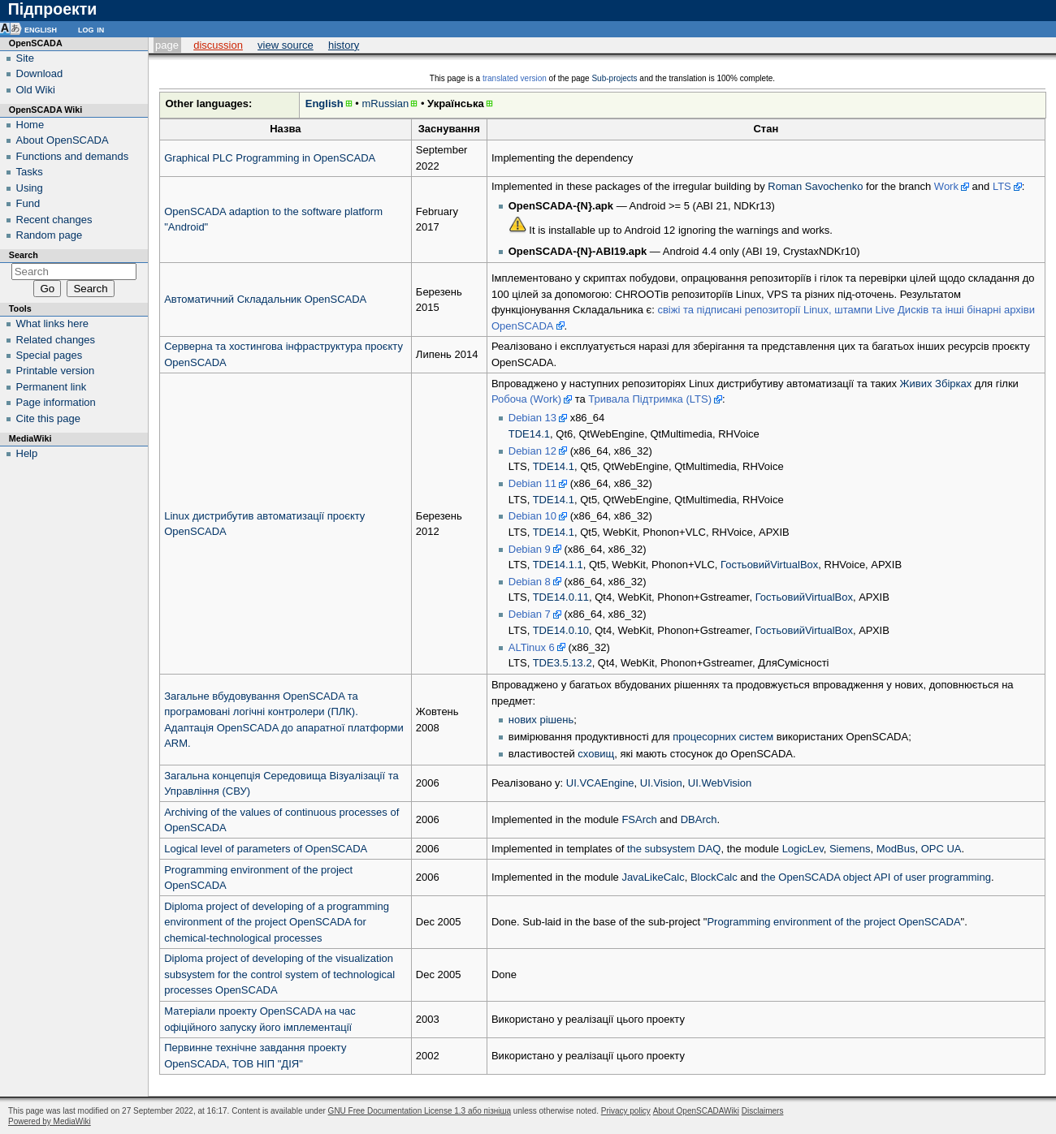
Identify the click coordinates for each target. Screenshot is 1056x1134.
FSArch (638, 819)
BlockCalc (714, 877)
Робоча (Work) (526, 399)
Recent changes (54, 219)
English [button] (40, 29)
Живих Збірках (936, 383)
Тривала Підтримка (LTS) (650, 399)
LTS (1002, 186)
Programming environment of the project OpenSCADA (833, 922)
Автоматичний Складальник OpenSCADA (265, 299)
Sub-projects (614, 78)
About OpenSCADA (62, 140)
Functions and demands (72, 156)
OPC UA (941, 849)
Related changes (56, 340)
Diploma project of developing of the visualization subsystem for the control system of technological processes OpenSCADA (279, 974)
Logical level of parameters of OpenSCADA (265, 849)
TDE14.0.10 (561, 630)
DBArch (699, 819)
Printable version (55, 370)
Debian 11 (532, 483)
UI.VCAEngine (600, 783)
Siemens (850, 849)
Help (27, 453)
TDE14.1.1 (558, 564)
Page (167, 45)
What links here (52, 323)
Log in (91, 29)
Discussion (218, 45)
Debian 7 (530, 614)
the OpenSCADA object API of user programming (876, 877)
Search (23, 255)
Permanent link (51, 387)
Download (39, 73)
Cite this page (48, 418)
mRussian (385, 103)
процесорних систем (723, 737)
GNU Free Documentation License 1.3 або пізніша (419, 1110)
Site (25, 58)
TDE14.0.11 (561, 597)
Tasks (29, 172)
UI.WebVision (719, 783)
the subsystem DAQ (674, 849)
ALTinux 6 (532, 647)
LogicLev (803, 849)
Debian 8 (530, 582)
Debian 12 (532, 451)
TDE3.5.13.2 (562, 663)
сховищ (596, 754)
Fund (28, 203)
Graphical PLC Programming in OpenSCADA (269, 158)
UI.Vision (661, 783)
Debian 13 (532, 418)
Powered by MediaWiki (49, 1121)
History (343, 45)
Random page (49, 235)
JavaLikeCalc (652, 877)
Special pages (49, 355)
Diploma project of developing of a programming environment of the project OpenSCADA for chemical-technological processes (276, 922)
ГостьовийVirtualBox (769, 564)
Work (946, 186)
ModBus (895, 849)
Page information (56, 402)
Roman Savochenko (815, 186)
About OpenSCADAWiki (696, 1110)
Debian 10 (532, 516)
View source (286, 45)
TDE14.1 (529, 434)
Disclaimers (763, 1110)
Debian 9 (530, 549)
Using (29, 188)
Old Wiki (35, 90)
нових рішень (541, 720)
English (324, 103)
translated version (515, 78)
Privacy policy (626, 1110)
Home (30, 125)
